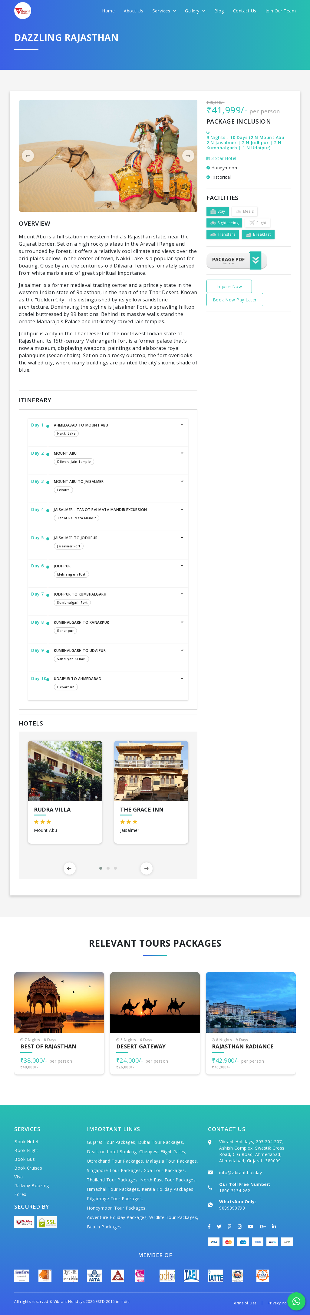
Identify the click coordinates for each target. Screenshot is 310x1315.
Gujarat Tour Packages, (112, 1142)
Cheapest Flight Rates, (162, 1151)
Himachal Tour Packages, (113, 1189)
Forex (20, 1194)
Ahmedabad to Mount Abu (115, 430)
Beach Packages (104, 1227)
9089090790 (232, 1208)
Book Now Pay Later (235, 300)
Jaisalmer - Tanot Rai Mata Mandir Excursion (115, 515)
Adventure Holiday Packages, (117, 1217)
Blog (219, 11)
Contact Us (244, 11)
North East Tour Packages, (168, 1180)
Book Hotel (26, 1141)
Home (108, 11)
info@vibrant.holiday (240, 1172)
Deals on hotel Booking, (112, 1151)
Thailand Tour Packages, (113, 1180)
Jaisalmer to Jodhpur (115, 543)
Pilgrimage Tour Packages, (115, 1198)
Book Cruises (28, 1168)
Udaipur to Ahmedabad (115, 684)
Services (164, 11)
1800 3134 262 (234, 1191)
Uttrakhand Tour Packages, (115, 1161)
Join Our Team (280, 11)
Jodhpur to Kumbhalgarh (115, 599)
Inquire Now (229, 286)
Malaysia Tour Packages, (172, 1161)
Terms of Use (244, 1303)
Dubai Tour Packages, (161, 1142)
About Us (133, 11)
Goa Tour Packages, (164, 1170)
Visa (18, 1177)
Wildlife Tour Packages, (174, 1217)
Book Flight (26, 1150)
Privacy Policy (280, 1303)
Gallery (195, 11)
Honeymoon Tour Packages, (117, 1208)
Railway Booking (31, 1185)
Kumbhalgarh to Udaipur (115, 656)
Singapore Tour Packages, (114, 1170)
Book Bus (24, 1159)
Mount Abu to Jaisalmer (115, 487)
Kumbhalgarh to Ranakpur (115, 628)
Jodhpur (115, 571)
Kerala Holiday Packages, (168, 1189)
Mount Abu (115, 459)
